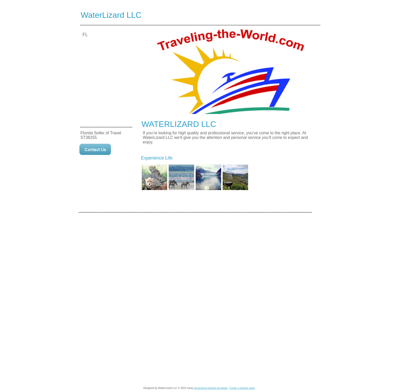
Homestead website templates (211, 388)
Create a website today (242, 388)
